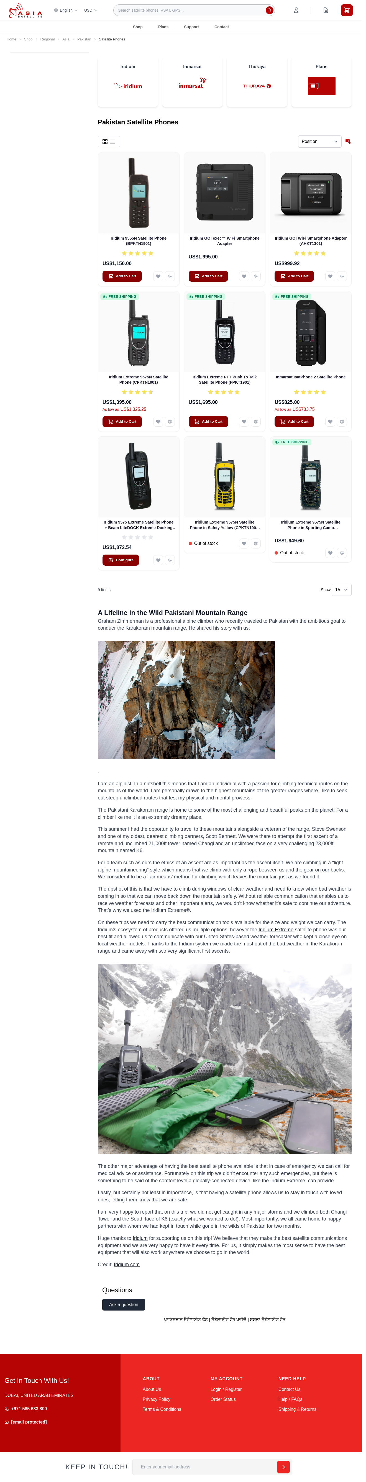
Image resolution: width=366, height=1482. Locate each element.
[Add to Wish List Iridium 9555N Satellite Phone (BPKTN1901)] (158, 276)
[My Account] (296, 10)
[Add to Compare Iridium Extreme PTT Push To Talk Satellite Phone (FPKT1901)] (256, 422)
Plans (163, 27)
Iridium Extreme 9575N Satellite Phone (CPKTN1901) (138, 379)
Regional (47, 39)
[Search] (269, 10)
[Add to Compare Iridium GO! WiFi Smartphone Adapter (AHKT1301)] (342, 276)
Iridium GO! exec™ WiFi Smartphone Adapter (225, 241)
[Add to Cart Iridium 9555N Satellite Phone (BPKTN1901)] (122, 276)
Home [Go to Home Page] (11, 39)
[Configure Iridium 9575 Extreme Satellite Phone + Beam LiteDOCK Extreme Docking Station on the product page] (121, 560)
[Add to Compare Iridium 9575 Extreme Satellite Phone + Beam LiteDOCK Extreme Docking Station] (170, 560)
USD (91, 10)
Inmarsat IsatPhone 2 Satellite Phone (311, 377)
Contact (221, 27)
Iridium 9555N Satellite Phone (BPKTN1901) (139, 241)
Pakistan (84, 39)
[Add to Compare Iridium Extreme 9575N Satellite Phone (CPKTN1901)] (170, 422)
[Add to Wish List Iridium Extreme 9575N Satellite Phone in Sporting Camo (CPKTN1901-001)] (330, 553)
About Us (152, 1389)
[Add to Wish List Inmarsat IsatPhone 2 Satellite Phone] (330, 422)
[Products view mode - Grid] (105, 141)
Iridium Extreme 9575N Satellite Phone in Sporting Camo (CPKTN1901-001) (310, 525)
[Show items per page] (342, 590)
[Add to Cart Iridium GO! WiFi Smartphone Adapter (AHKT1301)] (294, 276)
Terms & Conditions (162, 1409)
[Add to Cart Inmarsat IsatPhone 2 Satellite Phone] (294, 421)
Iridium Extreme (275, 929)
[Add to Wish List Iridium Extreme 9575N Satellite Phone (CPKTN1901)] (158, 422)
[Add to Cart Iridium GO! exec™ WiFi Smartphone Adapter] (208, 276)
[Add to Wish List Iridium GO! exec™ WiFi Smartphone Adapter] (244, 276)
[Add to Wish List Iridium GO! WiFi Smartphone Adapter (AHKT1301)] (330, 276)
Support (191, 27)
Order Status (223, 1399)
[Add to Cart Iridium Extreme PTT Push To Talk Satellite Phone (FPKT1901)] (208, 421)
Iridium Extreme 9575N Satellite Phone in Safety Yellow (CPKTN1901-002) (225, 525)
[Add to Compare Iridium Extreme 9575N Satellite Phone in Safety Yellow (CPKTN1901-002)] (256, 543)
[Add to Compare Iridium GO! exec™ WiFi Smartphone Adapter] (256, 276)
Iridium (140, 1238)
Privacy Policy (156, 1399)
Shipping (287, 1409)
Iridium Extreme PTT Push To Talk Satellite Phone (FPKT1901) (225, 379)
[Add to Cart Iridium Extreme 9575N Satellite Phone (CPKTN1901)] (122, 421)
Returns (308, 1409)
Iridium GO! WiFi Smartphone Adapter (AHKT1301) (311, 241)
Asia (66, 39)
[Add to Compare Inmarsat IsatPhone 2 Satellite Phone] (342, 422)
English (66, 10)
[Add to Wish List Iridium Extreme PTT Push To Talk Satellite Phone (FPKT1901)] (244, 422)
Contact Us (289, 1389)
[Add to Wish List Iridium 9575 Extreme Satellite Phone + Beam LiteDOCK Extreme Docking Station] (158, 560)
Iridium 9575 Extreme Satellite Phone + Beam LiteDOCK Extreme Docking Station (138, 525)
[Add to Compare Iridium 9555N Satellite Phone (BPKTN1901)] (170, 276)
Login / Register (226, 1389)
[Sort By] (320, 141)
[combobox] (194, 10)
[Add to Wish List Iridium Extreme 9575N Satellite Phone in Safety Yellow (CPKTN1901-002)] (244, 543)
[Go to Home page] (25, 10)
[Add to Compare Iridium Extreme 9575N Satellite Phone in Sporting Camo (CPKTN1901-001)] (342, 553)
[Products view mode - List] (112, 141)
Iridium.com (127, 1264)
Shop (138, 27)
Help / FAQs (290, 1399)
